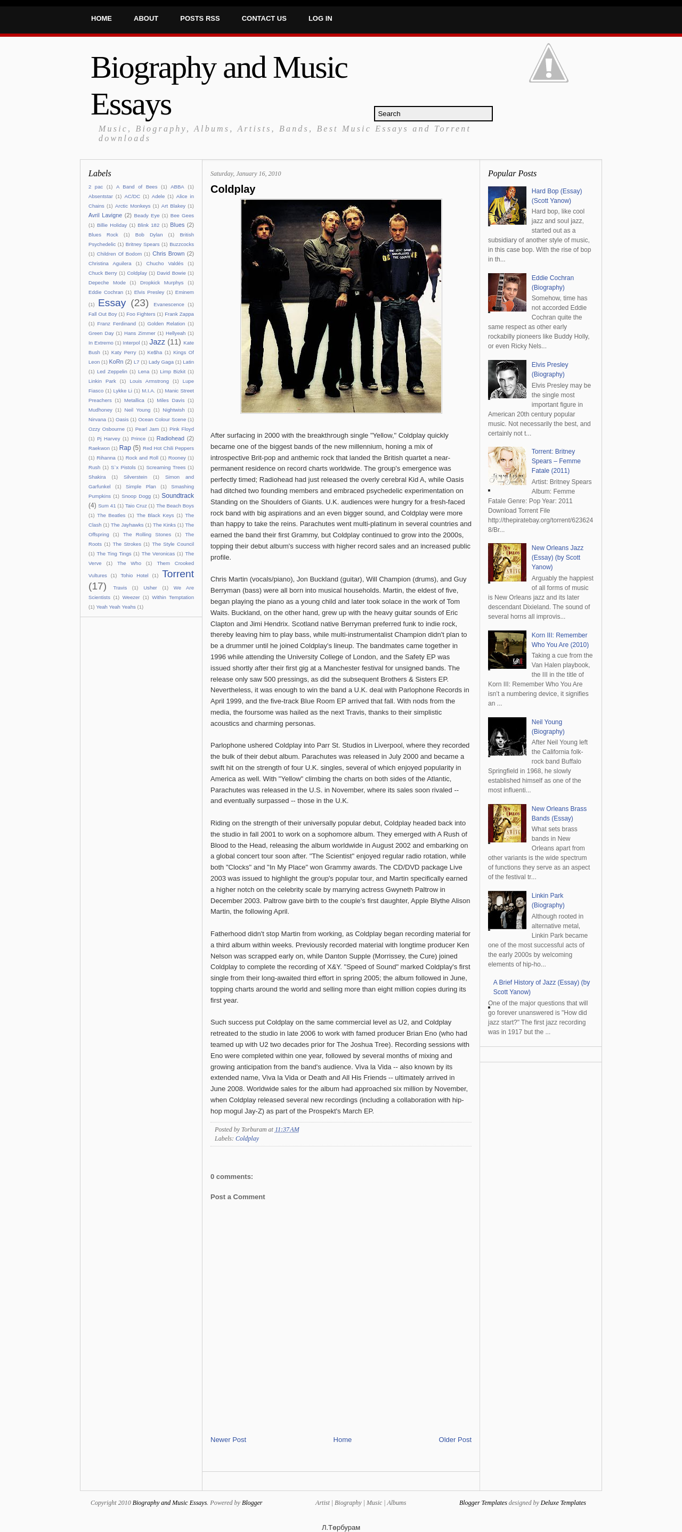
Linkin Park (102, 381)
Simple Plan (141, 486)
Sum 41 (107, 506)
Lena (143, 371)
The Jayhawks (127, 525)
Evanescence (168, 304)
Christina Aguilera (110, 263)
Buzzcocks (181, 244)
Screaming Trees (165, 467)
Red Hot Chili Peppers (168, 448)
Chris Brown (168, 253)
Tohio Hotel (134, 575)
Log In (320, 18)
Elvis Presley (149, 292)
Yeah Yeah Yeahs (115, 607)
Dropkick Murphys (162, 282)
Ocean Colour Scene (162, 419)
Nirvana (97, 419)
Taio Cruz (136, 506)
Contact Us (264, 18)
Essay (112, 302)
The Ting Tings (113, 553)
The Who (129, 563)
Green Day (101, 333)
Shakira (97, 477)
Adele (158, 196)
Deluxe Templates (563, 1502)
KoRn (116, 361)
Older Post (455, 1440)
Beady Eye (147, 215)
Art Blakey (173, 206)
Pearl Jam (147, 429)
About (146, 18)
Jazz (157, 342)
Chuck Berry (102, 273)
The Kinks (164, 525)
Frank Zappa (179, 314)
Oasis (122, 419)
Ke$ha (155, 352)
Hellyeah (175, 333)
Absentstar (100, 196)
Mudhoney (100, 410)
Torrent (178, 573)
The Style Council (173, 544)
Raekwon (99, 448)
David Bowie (171, 273)
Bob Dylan (149, 234)
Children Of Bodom (119, 254)
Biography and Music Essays (170, 1502)
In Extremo (100, 343)
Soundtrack (177, 495)
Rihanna (106, 458)
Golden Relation (166, 323)
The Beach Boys (175, 506)
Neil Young (138, 410)
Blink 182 (148, 225)
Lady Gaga (161, 362)
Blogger (252, 1502)
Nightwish (174, 410)
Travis (120, 588)
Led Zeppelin (112, 371)
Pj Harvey (108, 438)
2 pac (95, 187)
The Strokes (127, 544)
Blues (177, 225)
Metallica (134, 400)
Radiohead (170, 438)
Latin (188, 362)
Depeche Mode (107, 282)
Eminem (184, 292)
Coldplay (137, 273)
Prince (138, 438)
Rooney (177, 458)
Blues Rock (103, 234)
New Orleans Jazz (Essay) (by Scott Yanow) (557, 557)
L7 (137, 362)
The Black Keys (155, 515)
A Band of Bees (137, 187)
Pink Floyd (181, 429)
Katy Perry (123, 352)
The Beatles (111, 515)
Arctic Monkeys (133, 206)
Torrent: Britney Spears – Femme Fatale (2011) (556, 461)
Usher (150, 588)
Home (101, 18)
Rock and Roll (142, 458)
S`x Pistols (123, 467)
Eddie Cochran (105, 292)
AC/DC (132, 196)
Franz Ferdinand (117, 323)
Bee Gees (182, 215)
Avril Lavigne (105, 215)
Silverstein (135, 477)
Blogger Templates (483, 1502)
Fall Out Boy (102, 314)
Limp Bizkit (172, 371)
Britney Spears (143, 244)
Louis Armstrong (149, 381)
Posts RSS (200, 18)
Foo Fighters (140, 314)
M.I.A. (148, 391)
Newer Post (228, 1440)
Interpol (131, 343)
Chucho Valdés (164, 263)
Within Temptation (173, 597)
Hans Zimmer (140, 333)
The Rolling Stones (147, 534)
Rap (125, 448)
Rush (94, 467)
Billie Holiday (112, 225)
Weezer (131, 597)
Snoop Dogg (136, 496)
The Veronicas (158, 553)
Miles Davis (170, 400)
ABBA (177, 187)
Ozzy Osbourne (106, 429)
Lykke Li (122, 391)
